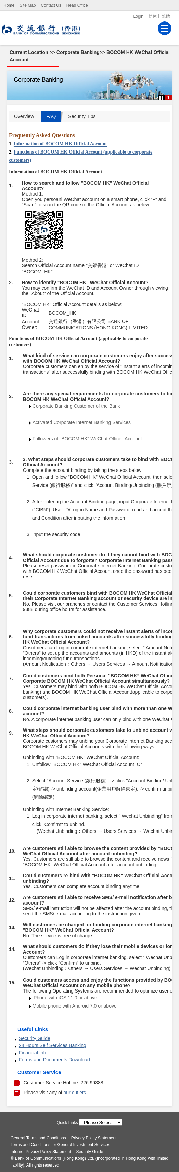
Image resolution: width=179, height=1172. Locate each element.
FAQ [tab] (51, 116)
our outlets (75, 1092)
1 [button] (168, 97)
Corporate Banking (78, 52)
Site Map (28, 5)
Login (138, 16)
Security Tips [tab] (81, 116)
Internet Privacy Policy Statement (41, 1151)
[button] (161, 98)
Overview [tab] (24, 116)
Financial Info (33, 1052)
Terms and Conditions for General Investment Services (60, 1144)
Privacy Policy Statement (94, 1137)
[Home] (9, 5)
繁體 (166, 16)
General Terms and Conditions (38, 1137)
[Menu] (164, 28)
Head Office (77, 5)
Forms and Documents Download (54, 1059)
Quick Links (67, 1122)
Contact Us (51, 5)
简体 (153, 16)
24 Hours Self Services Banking (52, 1045)
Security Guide (34, 1038)
